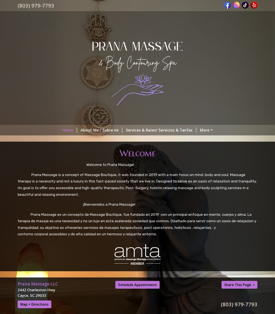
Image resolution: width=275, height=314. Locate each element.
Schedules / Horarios (99, 139)
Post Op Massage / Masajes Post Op (216, 139)
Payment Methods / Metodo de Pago (153, 157)
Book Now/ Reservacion (182, 130)
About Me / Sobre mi (60, 130)
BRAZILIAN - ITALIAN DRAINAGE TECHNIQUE (63, 166)
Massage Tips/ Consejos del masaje (208, 148)
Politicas (110, 148)
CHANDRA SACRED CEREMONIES (225, 157)
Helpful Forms (138, 148)
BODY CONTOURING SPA (46, 157)
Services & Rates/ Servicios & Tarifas (120, 130)
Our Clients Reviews (95, 157)
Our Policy (85, 148)
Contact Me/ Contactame (46, 148)
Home (28, 130)
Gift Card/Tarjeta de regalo (48, 139)
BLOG (164, 148)
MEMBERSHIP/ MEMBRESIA (150, 139)
